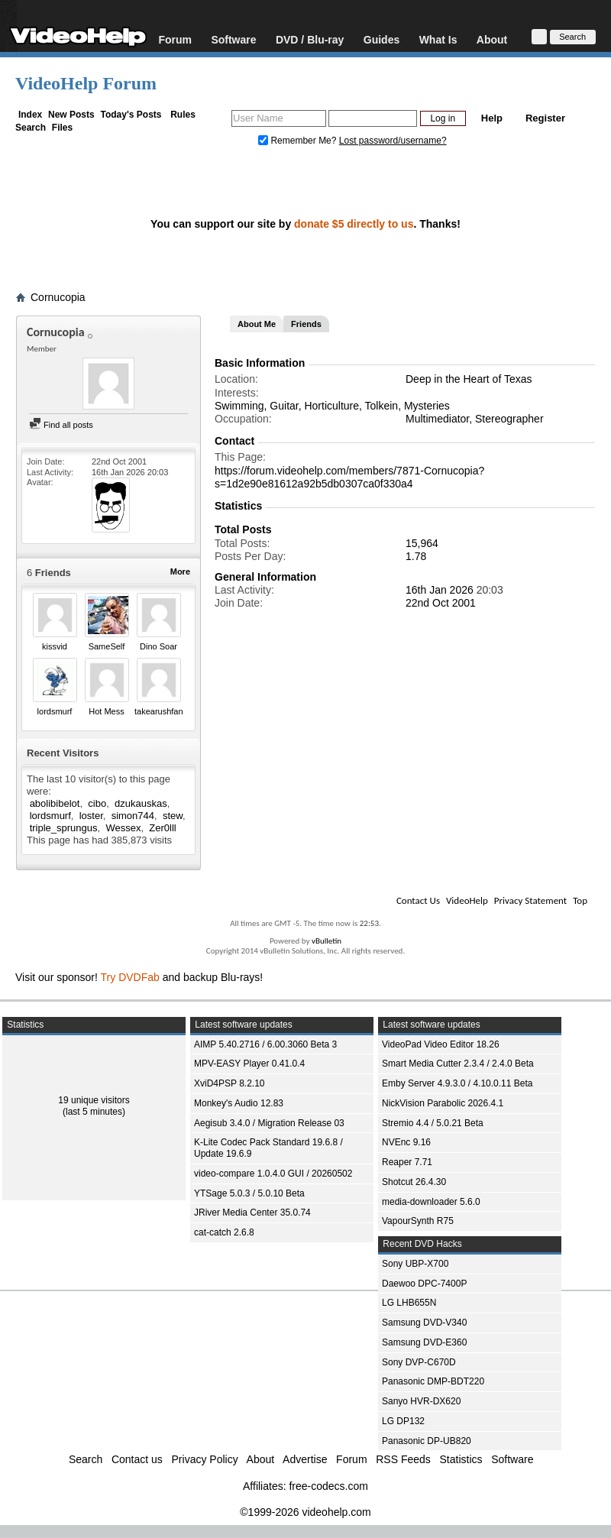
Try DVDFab (130, 977)
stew (173, 815)
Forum (175, 39)
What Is (438, 39)
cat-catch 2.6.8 (224, 1232)
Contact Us (418, 900)
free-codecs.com (328, 1486)
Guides (381, 39)
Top (580, 900)
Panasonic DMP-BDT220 (433, 1381)
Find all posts (61, 424)
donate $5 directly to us (353, 224)
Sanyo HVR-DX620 (421, 1401)
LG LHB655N (409, 1302)
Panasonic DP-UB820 (426, 1441)
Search (30, 127)
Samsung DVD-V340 (424, 1322)
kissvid (54, 646)
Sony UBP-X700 (415, 1263)
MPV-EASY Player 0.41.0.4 (249, 1063)
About (492, 39)
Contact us (137, 1459)
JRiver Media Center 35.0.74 (252, 1212)
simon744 (133, 815)
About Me (257, 324)
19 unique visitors (93, 1100)
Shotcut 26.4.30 (414, 1182)
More (180, 571)
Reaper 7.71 (407, 1162)
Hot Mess (106, 711)
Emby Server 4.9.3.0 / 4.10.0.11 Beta (457, 1083)
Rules (183, 114)
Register (545, 118)
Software (233, 39)
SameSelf (107, 646)
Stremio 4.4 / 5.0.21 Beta (432, 1123)
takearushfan (158, 711)
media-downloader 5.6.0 (431, 1201)
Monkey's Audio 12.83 (238, 1103)
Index (30, 114)
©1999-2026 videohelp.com (305, 1512)
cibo (97, 803)
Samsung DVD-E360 (424, 1342)
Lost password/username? (393, 140)
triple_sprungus (64, 828)
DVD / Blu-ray (310, 39)
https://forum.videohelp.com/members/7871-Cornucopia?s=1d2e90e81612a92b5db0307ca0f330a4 (349, 477)
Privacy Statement (530, 900)
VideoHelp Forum (86, 83)
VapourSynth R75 (418, 1221)
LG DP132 (403, 1421)
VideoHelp (467, 900)
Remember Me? (298, 140)
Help (492, 118)
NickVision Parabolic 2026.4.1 (442, 1103)
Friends (306, 324)
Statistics (461, 1459)
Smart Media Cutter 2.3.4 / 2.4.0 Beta (458, 1063)
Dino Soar (158, 646)
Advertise (305, 1459)
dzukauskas (141, 803)
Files (62, 127)
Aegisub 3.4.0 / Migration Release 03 (269, 1123)
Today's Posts (130, 114)
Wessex (123, 828)
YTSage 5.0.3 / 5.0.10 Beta (249, 1193)
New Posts (71, 114)
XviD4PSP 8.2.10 (229, 1083)
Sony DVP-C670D (419, 1362)
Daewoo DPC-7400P (424, 1283)
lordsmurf (55, 711)
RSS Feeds (403, 1459)
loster (91, 815)
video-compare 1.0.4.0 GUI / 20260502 (273, 1173)
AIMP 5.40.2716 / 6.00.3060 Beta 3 (265, 1044)
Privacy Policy (205, 1459)
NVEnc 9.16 (406, 1142)
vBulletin (326, 941)
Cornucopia (58, 297)
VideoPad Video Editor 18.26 (440, 1044)
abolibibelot (55, 803)
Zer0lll (162, 828)
